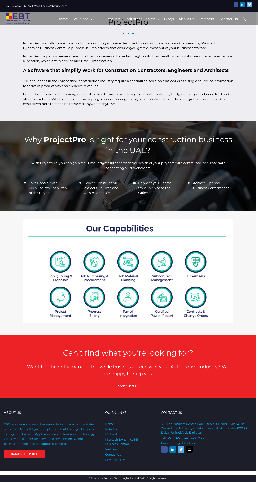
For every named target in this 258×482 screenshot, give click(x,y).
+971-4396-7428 (177, 437)
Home (109, 424)
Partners (111, 449)
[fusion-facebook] (164, 449)
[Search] (244, 18)
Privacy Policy (115, 459)
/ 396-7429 (196, 437)
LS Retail (111, 434)
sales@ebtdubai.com (55, 5)
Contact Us (113, 454)
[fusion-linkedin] (172, 449)
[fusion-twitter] (181, 449)
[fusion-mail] (189, 449)
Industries (112, 429)
